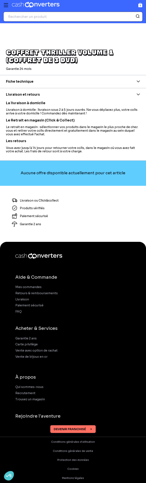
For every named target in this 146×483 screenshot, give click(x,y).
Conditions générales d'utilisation (73, 441)
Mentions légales (73, 478)
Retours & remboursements (36, 293)
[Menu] (6, 5)
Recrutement (25, 393)
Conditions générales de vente (73, 451)
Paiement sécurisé (29, 305)
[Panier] (140, 5)
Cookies (73, 468)
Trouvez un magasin (30, 399)
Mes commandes (28, 287)
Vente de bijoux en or (31, 357)
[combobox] (73, 17)
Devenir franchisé (70, 429)
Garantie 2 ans (26, 338)
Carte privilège (26, 344)
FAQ (18, 311)
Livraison (22, 299)
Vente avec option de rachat (36, 350)
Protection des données (73, 459)
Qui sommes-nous (29, 387)
